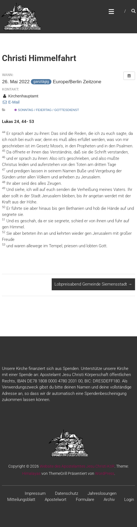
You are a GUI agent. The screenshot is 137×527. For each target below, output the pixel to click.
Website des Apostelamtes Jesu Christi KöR (77, 466)
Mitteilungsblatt (21, 499)
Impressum (35, 493)
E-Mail (10, 102)
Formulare (85, 499)
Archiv (109, 499)
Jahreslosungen (102, 493)
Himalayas (31, 473)
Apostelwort (55, 499)
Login (129, 499)
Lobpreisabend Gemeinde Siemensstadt (93, 284)
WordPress (104, 473)
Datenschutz (66, 493)
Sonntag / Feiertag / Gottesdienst (46, 110)
